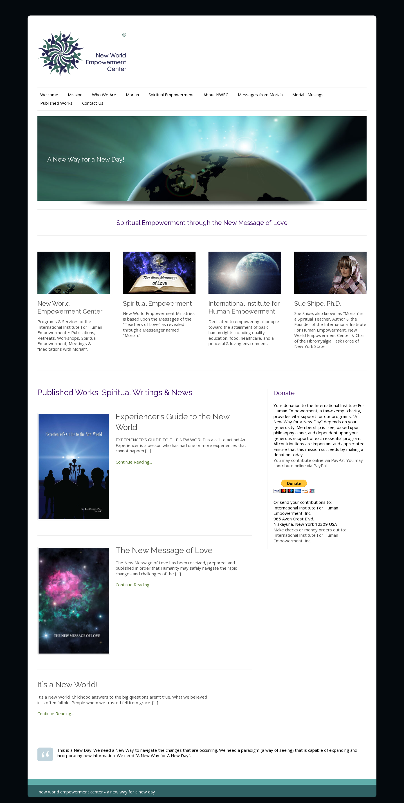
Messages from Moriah (260, 94)
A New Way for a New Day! (85, 159)
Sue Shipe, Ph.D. (317, 303)
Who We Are (104, 94)
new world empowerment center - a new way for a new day (97, 792)
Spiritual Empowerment (171, 94)
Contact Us (93, 103)
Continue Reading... (134, 462)
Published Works (56, 103)
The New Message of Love (164, 550)
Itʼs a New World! (67, 684)
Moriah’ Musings (308, 94)
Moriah (132, 94)
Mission (75, 94)
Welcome (49, 94)
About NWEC (215, 94)
